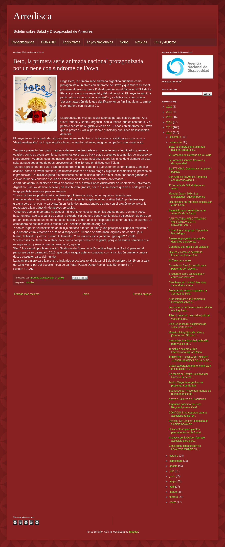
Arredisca (32, 15)
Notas (124, 42)
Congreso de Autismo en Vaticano (189, 246)
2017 (169, 117)
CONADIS (48, 42)
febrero (174, 496)
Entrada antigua (142, 294)
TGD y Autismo (165, 42)
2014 (169, 132)
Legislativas (71, 42)
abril (172, 486)
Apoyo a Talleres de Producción (187, 399)
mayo (173, 481)
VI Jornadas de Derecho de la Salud (190, 155)
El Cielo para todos (180, 260)
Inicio (86, 294)
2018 (169, 111)
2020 (169, 106)
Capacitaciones (23, 42)
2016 (169, 122)
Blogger (133, 531)
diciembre (175, 137)
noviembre (175, 142)
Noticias (141, 42)
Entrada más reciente (26, 294)
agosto (173, 466)
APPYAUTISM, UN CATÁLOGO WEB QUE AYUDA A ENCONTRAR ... (187, 221)
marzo (173, 491)
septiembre (176, 460)
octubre (174, 455)
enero (173, 502)
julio (172, 471)
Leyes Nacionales (100, 42)
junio (172, 476)
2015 (169, 127)
